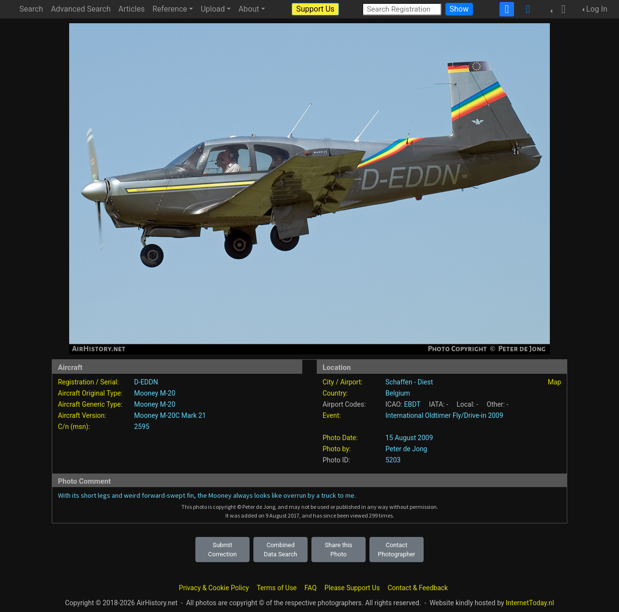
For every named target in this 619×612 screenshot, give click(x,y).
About (248, 9)
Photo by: (337, 449)
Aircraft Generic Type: (90, 404)
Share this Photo (339, 549)
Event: (332, 415)
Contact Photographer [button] (396, 549)
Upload (213, 9)
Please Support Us (352, 588)
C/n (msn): (74, 426)
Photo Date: (340, 438)
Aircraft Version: (82, 415)
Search (31, 9)
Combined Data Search (280, 549)
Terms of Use (277, 588)
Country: (335, 393)
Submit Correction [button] (222, 549)
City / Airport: (343, 382)
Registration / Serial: (88, 382)
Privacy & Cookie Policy (214, 588)
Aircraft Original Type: (90, 393)
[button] (560, 9)
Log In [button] (596, 9)
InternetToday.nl (530, 603)
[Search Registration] (402, 9)
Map (554, 382)
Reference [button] (169, 9)
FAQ (311, 588)
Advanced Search (81, 9)
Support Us (315, 9)
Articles (131, 9)
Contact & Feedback (417, 588)
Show (459, 9)
